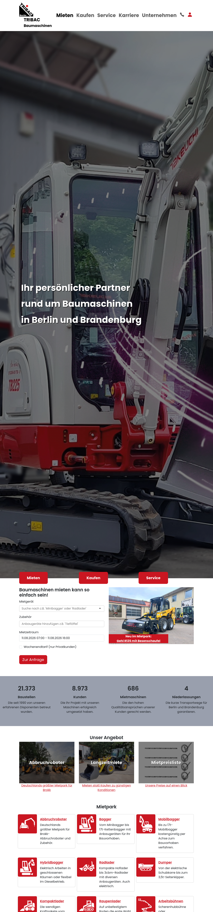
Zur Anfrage (33, 659)
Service (106, 15)
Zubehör (25, 617)
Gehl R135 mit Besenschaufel (138, 641)
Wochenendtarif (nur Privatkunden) (50, 647)
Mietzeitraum (29, 632)
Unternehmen (159, 15)
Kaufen (85, 15)
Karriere (129, 15)
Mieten (64, 15)
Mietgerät (26, 601)
